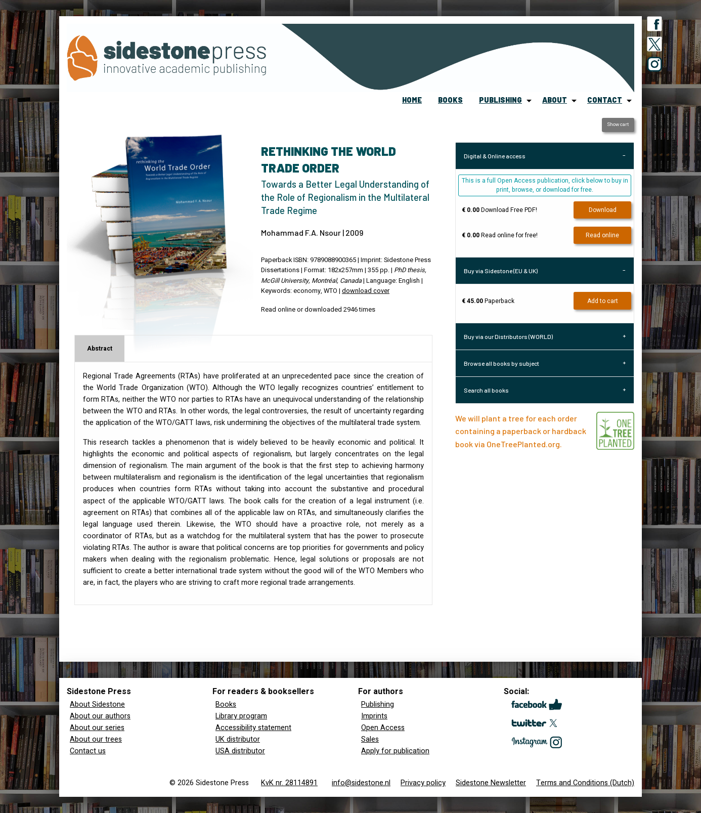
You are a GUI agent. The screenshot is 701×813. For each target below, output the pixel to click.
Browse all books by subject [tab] (501, 363)
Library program (241, 716)
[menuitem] (412, 101)
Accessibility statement (253, 727)
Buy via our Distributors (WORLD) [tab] (508, 336)
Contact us (88, 751)
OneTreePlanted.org (523, 444)
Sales (370, 739)
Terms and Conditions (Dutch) (585, 783)
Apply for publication (395, 751)
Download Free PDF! (499, 210)
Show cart (618, 124)
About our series (97, 727)
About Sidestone (97, 704)
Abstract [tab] (99, 348)
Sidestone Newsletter (491, 783)
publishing (500, 100)
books (450, 100)
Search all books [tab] (486, 390)
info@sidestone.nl (361, 783)
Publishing (377, 704)
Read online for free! (500, 235)
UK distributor (237, 739)
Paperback (488, 301)
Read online (602, 235)
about (554, 100)
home (412, 100)
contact (604, 100)
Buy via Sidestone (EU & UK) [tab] (501, 270)
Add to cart (602, 301)
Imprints (374, 716)
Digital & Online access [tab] (494, 155)
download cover (365, 290)
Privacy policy (423, 783)
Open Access (383, 727)
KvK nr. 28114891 (289, 783)
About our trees (96, 739)
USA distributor (240, 751)
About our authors (100, 716)
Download (603, 210)
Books (225, 704)
